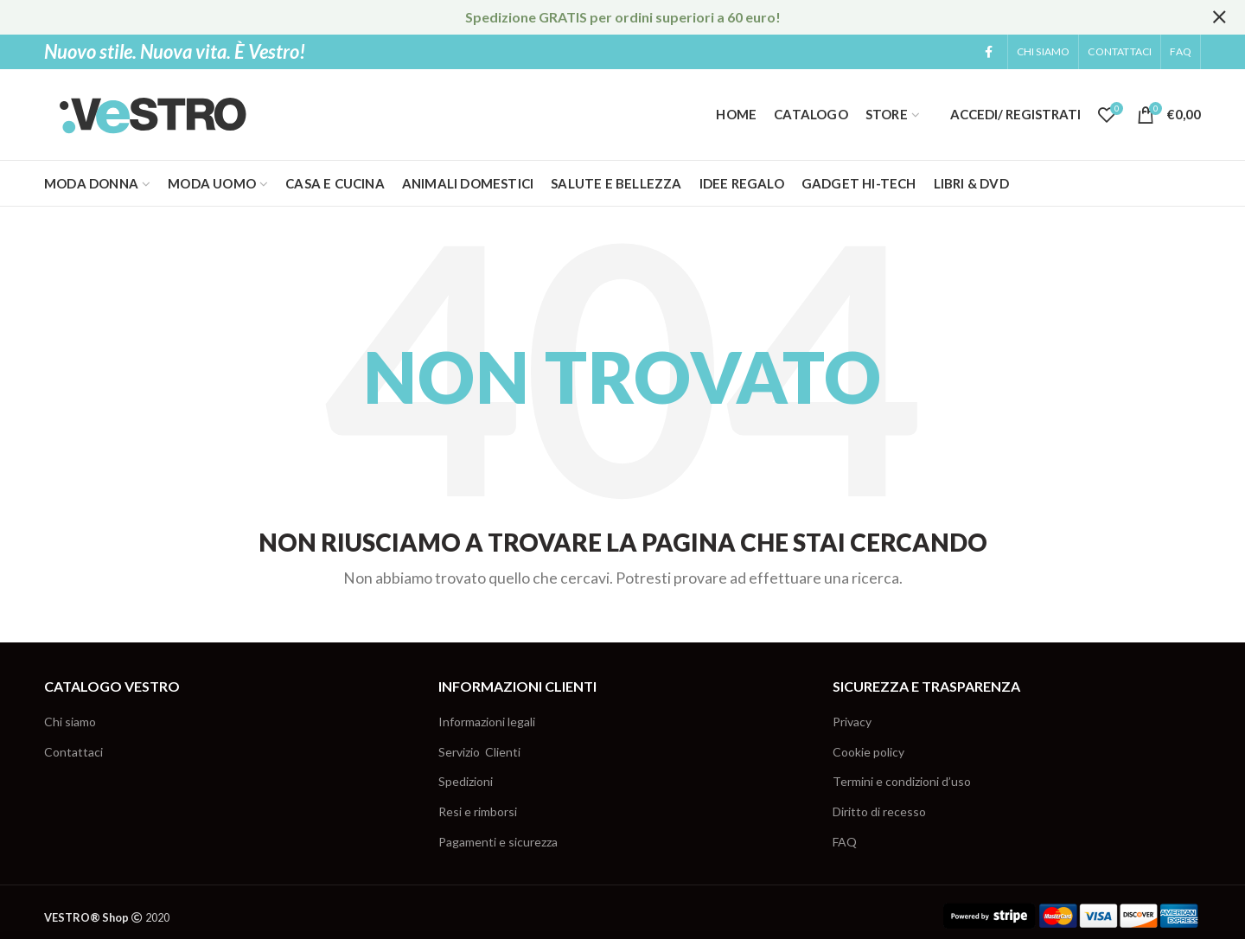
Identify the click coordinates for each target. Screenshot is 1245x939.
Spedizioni (465, 781)
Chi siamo (70, 721)
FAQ (845, 841)
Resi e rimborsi (477, 811)
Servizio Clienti (479, 751)
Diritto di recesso (879, 811)
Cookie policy (868, 751)
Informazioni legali (486, 721)
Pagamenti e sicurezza (498, 841)
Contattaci (73, 751)
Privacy (852, 721)
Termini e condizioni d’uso (902, 781)
